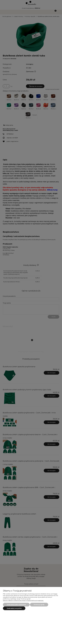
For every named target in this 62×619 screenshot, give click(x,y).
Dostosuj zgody (39, 604)
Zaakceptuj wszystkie (14, 608)
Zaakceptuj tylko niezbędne (16, 604)
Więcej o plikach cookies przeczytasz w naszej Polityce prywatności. (23, 600)
